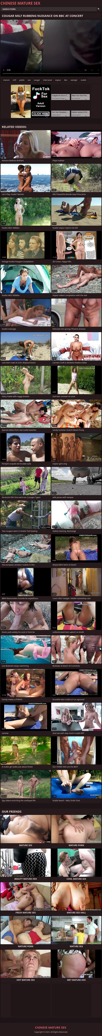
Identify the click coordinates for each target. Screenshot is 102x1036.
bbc (65, 80)
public (22, 80)
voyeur (58, 80)
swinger (74, 80)
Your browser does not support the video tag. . (51, 48)
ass (29, 80)
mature (6, 80)
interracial (47, 80)
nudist (83, 80)
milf (14, 80)
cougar (37, 80)
